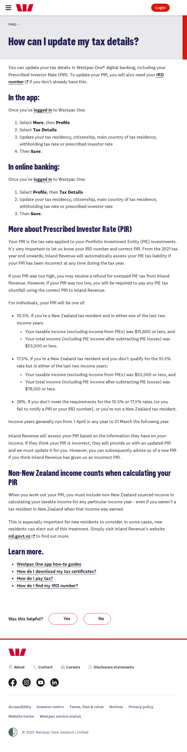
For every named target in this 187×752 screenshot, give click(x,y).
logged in (43, 110)
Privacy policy (141, 707)
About (16, 667)
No (101, 618)
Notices (116, 707)
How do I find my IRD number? (47, 586)
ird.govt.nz (19, 536)
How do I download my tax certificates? (56, 571)
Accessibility (19, 707)
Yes (66, 618)
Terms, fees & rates (86, 707)
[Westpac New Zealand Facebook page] (12, 682)
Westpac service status (60, 716)
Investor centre (50, 707)
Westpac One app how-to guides (49, 564)
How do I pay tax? (35, 578)
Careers (70, 667)
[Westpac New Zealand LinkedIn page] (54, 682)
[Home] (25, 7)
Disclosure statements (111, 667)
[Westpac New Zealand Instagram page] (26, 682)
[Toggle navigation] (8, 7)
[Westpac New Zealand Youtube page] (40, 682)
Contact (43, 667)
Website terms (21, 716)
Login (160, 7)
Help (12, 24)
